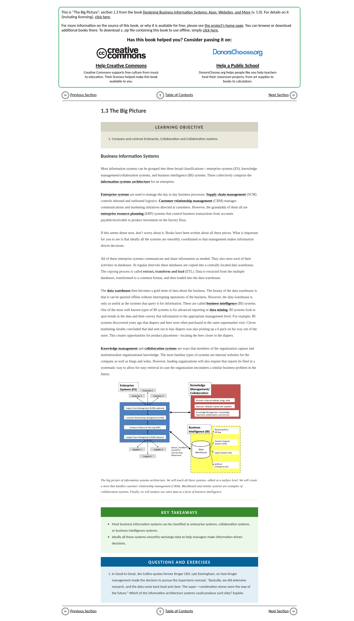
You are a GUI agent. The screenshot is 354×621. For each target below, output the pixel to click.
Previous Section (83, 95)
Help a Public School (237, 65)
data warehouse (119, 291)
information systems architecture (125, 182)
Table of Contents (179, 95)
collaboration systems (161, 348)
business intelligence (221, 303)
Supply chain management (226, 194)
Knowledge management (119, 348)
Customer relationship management (185, 201)
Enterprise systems (115, 194)
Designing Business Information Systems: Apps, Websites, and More (197, 12)
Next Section (279, 95)
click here (102, 17)
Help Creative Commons (121, 65)
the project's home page (224, 25)
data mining (218, 310)
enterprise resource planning (122, 214)
